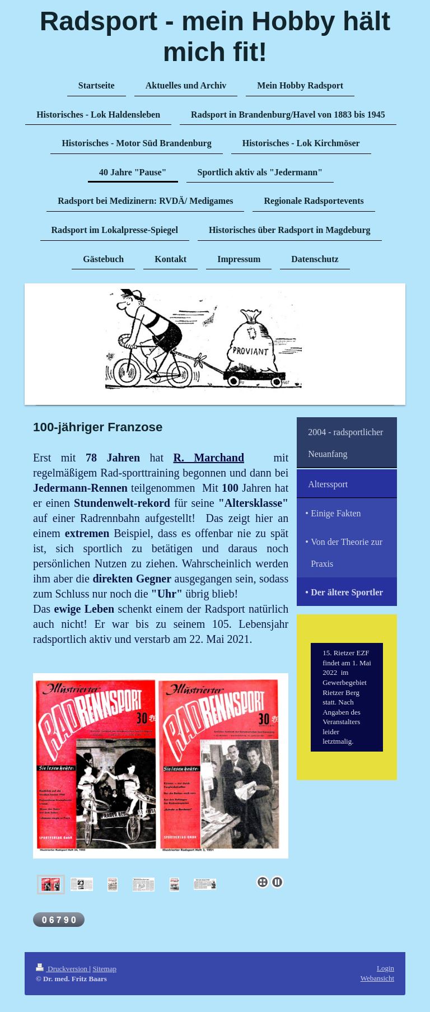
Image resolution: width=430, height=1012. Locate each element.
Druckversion (62, 968)
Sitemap (104, 968)
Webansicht (377, 978)
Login (385, 968)
